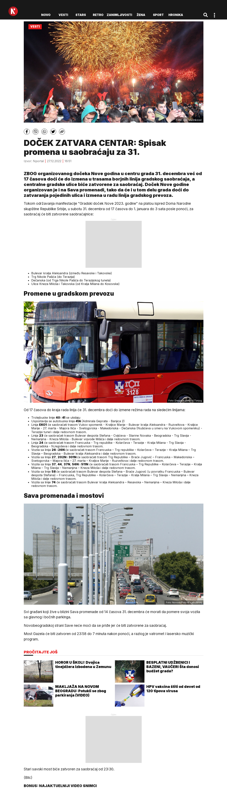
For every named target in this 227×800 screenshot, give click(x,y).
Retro (98, 15)
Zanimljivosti (119, 15)
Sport (158, 15)
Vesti (63, 15)
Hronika (175, 15)
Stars (80, 15)
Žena (141, 15)
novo (46, 15)
